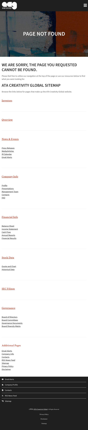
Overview (7, 119)
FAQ (3, 197)
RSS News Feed (8, 360)
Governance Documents (12, 323)
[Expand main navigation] (85, 5)
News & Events (10, 139)
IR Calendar (7, 154)
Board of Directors (9, 317)
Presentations (8, 188)
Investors (7, 100)
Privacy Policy (7, 366)
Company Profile (10, 385)
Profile (4, 185)
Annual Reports (8, 235)
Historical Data (8, 269)
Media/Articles (8, 151)
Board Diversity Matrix (11, 326)
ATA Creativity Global (41, 409)
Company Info (10, 176)
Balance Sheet (8, 226)
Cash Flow (6, 232)
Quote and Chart (9, 266)
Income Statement (10, 229)
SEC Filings (8, 288)
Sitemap (5, 363)
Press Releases (8, 148)
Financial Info (10, 217)
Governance (8, 308)
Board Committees (10, 320)
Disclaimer (6, 369)
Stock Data (8, 257)
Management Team (10, 191)
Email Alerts (7, 157)
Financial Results (9, 238)
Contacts (5, 194)
